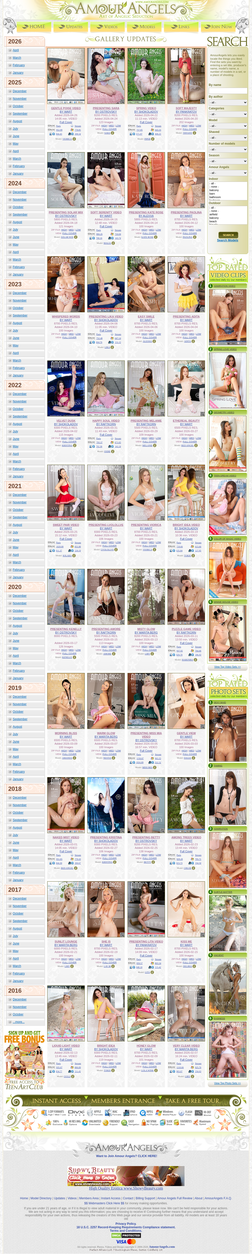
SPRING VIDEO (146, 108)
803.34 (158, 963)
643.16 (158, 130)
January (18, 72)
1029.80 (60, 546)
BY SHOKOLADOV (146, 111)
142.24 (118, 446)
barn (228, 194)
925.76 (198, 1067)
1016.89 (140, 762)
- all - (228, 183)
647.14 (118, 338)
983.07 (179, 1071)
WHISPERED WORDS (66, 316)
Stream (78, 126)
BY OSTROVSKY (106, 111)
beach (228, 221)
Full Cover (66, 122)
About (198, 1198)
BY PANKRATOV (186, 111)
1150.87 (140, 758)
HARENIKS (187, 659)
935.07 (59, 1067)
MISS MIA (147, 767)
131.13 (118, 342)
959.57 (139, 963)
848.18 (139, 967)
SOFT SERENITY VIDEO (106, 212)
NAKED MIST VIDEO (66, 837)
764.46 (198, 650)
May (15, 143)
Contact (128, 1198)
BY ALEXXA (146, 215)
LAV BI (107, 966)
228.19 (78, 550)
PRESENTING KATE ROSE (146, 212)
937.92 (179, 650)
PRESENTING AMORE (106, 628)
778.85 (78, 130)
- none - (228, 187)
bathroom (228, 197)
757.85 (139, 130)
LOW (118, 125)
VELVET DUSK (66, 420)
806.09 (78, 1067)
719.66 (179, 546)
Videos (72, 1198)
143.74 (118, 238)
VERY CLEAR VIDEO (186, 1045)
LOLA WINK (147, 1070)
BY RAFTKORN (106, 424)
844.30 (59, 863)
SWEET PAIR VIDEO (66, 524)
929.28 (179, 859)
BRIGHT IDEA (106, 1045)
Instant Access (110, 1198)
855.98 (78, 546)
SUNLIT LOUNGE (66, 941)
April (16, 50)
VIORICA (67, 139)
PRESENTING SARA (106, 108)
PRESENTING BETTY (146, 837)
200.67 (78, 863)
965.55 (158, 758)
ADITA (187, 341)
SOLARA (67, 555)
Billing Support (145, 1198)
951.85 (59, 859)
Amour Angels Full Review (174, 1198)
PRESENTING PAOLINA (186, 212)
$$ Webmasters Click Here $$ (104, 1203)
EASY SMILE (146, 316)
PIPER (147, 139)
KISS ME (186, 941)
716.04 (118, 234)
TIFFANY (187, 133)
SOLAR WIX (67, 237)
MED (111, 125)
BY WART (66, 111)
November (19, 98)
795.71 (198, 859)
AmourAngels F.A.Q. (218, 1198)
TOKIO (187, 555)
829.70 (179, 654)
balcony (228, 190)
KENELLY (67, 657)
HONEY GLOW (146, 1045)
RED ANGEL (187, 445)
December (19, 91)
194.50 (198, 863)
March (17, 57)
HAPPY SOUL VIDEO (106, 420)
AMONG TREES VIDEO (186, 837)
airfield (228, 214)
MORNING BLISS (66, 733)
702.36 (99, 446)
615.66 (198, 546)
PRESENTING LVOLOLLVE (106, 524)
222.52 (158, 762)
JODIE (107, 451)
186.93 (198, 654)
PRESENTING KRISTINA (106, 837)
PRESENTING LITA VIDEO (146, 941)
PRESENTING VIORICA (146, 524)
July (15, 128)
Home (24, 1198)
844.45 (59, 134)
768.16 (99, 238)
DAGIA (187, 758)
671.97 (139, 134)
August (17, 121)
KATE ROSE (148, 237)
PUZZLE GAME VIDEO (186, 628)
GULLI (67, 1076)
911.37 (59, 550)
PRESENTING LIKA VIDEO (106, 316)
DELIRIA (187, 966)
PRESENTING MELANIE (146, 420)
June (16, 136)
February (19, 65)
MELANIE (147, 445)
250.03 (198, 1071)
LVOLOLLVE (107, 549)
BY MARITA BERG (146, 632)
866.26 (99, 234)
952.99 (59, 130)
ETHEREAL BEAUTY (186, 420)
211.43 (78, 1071)
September (20, 113)
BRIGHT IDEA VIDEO (186, 524)
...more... (18, 1022)
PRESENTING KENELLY (66, 628)
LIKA (107, 347)
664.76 (99, 342)
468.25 (158, 134)
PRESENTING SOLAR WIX (66, 212)
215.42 (158, 967)
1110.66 (180, 1067)
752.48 (99, 338)
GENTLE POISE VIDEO (66, 108)
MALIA (107, 243)
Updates (59, 1198)
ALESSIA (147, 341)
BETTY (147, 862)
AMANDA (67, 758)
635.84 (179, 550)
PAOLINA (187, 237)
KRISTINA (67, 445)
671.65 (118, 442)
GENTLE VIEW (186, 733)
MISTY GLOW (146, 628)
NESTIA (107, 758)
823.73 (179, 863)
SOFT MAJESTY (186, 108)
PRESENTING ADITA (186, 316)
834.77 (59, 1071)
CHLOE (187, 868)
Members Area (89, 1198)
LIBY (147, 653)
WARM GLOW (106, 733)
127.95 (198, 550)
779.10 (78, 859)
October (18, 106)
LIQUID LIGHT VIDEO (66, 1045)
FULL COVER (109, 129)
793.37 (99, 442)
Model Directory (41, 1198)
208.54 (78, 134)
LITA (147, 972)
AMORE (107, 653)
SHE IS (106, 941)
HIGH (104, 125)
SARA (107, 133)
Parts (58, 126)
